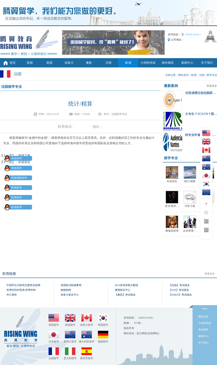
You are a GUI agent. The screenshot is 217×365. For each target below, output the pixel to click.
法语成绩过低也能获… (200, 93)
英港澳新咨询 (16, 177)
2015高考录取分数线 (126, 285)
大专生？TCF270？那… (201, 114)
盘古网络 (142, 333)
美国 (30, 62)
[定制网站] (153, 333)
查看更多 (212, 85)
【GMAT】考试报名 (180, 294)
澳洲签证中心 (122, 289)
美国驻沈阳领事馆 (71, 285)
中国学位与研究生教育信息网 (23, 285)
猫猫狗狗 (66, 289)
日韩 (108, 62)
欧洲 (128, 62)
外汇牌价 (11, 294)
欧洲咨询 (14, 187)
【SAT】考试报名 (179, 289)
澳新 (89, 62)
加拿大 (69, 62)
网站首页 (183, 75)
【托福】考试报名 (179, 285)
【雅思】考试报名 (125, 294)
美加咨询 (14, 158)
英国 (49, 62)
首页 (13, 62)
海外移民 (168, 62)
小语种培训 (147, 62)
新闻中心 (187, 62)
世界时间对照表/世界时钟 (21, 289)
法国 (201, 75)
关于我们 (207, 62)
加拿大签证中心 (70, 294)
